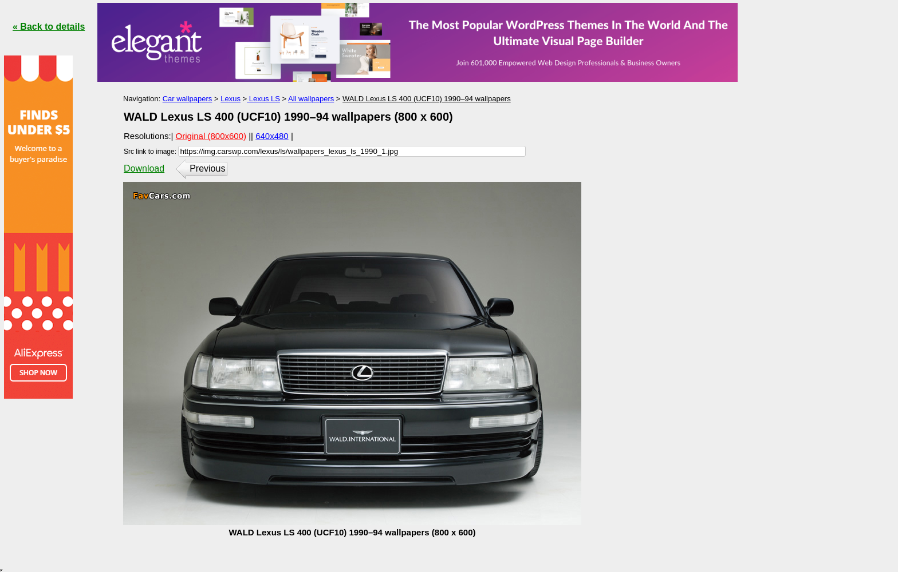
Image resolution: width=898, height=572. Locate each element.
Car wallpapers (187, 98)
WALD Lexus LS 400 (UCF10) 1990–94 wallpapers (426, 98)
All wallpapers (311, 98)
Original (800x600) (211, 136)
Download (144, 168)
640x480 (272, 136)
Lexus (230, 98)
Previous (207, 168)
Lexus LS (263, 98)
